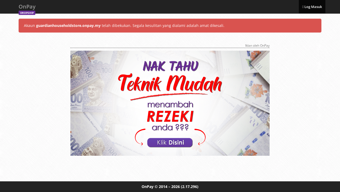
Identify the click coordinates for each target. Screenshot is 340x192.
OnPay (27, 8)
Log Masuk (312, 6)
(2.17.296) (189, 186)
